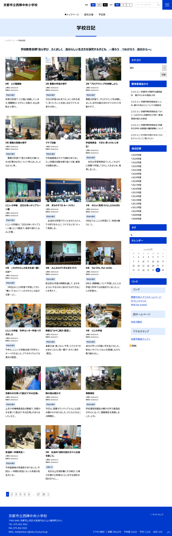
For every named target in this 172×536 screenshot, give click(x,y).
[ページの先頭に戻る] (168, 532)
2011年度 (136, 207)
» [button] (48, 494)
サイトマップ (157, 514)
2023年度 (136, 162)
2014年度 (136, 196)
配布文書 (88, 14)
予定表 (101, 14)
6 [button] (29, 494)
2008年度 (136, 218)
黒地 (105, 5)
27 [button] (38, 494)
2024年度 (136, 158)
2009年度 (136, 214)
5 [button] (24, 494)
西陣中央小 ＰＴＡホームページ (146, 297)
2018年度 (136, 181)
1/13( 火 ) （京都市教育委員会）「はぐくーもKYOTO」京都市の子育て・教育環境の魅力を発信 (147, 115)
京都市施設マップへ (140, 339)
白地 (99, 5)
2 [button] (11, 494)
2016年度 (136, 188)
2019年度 (136, 177)
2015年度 (136, 192)
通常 (93, 5)
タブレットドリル (138, 300)
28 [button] (44, 494)
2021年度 (136, 169)
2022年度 (136, 166)
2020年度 (136, 173)
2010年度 (136, 211)
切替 (163, 74)
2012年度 (136, 203)
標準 (117, 5)
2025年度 (136, 154)
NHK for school (139, 304)
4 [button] (20, 494)
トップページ (73, 14)
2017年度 (136, 184)
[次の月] (164, 249)
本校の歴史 (136, 321)
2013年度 (136, 199)
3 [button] (16, 494)
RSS (134, 345)
